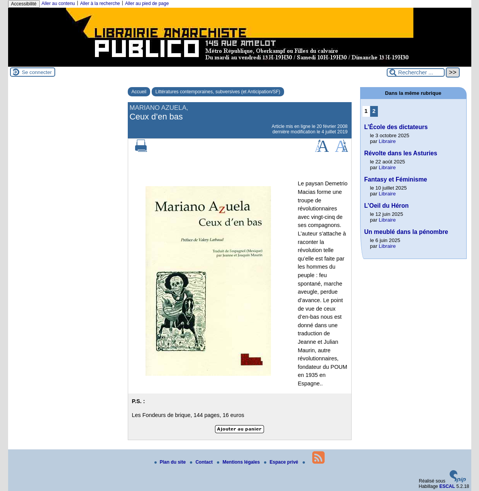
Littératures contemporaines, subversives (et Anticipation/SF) (218, 91)
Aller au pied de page (147, 3)
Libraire (387, 141)
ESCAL (447, 486)
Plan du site (170, 462)
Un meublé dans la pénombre (406, 232)
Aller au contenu (58, 3)
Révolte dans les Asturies (400, 153)
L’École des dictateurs (396, 127)
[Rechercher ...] (416, 72)
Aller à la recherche (100, 3)
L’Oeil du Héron (386, 205)
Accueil (139, 91)
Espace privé (281, 462)
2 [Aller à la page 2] (374, 111)
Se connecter (37, 72)
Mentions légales (239, 462)
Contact (202, 462)
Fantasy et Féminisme (395, 179)
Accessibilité (24, 4)
